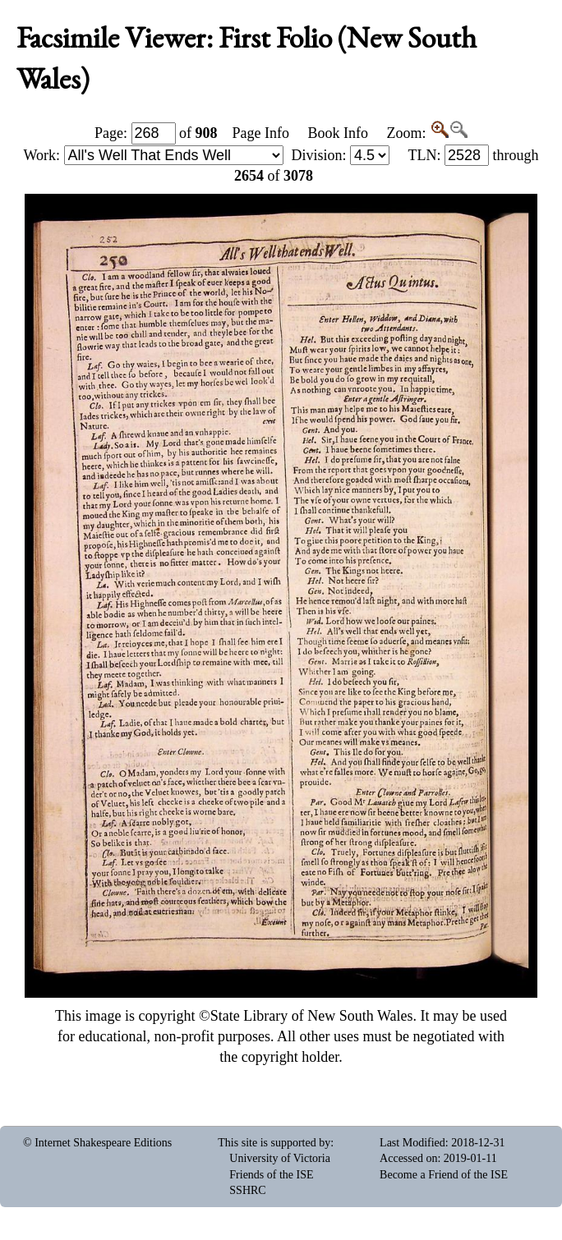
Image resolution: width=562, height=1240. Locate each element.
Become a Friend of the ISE (444, 1175)
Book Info (337, 133)
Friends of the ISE (271, 1175)
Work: (153, 155)
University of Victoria (279, 1158)
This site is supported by (274, 1143)
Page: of (156, 133)
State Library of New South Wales (311, 1016)
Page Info (261, 133)
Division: (340, 155)
